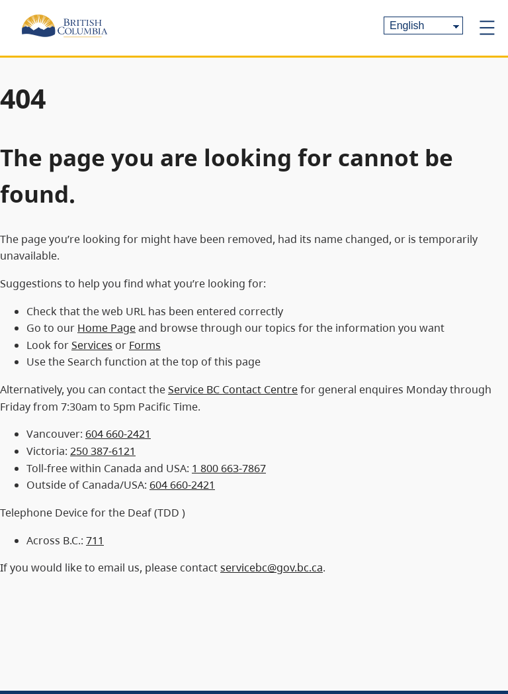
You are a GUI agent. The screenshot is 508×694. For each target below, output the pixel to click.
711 (95, 540)
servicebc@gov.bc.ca (271, 567)
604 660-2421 (118, 433)
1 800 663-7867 (229, 468)
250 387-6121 (103, 451)
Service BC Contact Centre (233, 389)
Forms (145, 345)
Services (91, 345)
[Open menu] (487, 28)
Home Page (106, 328)
